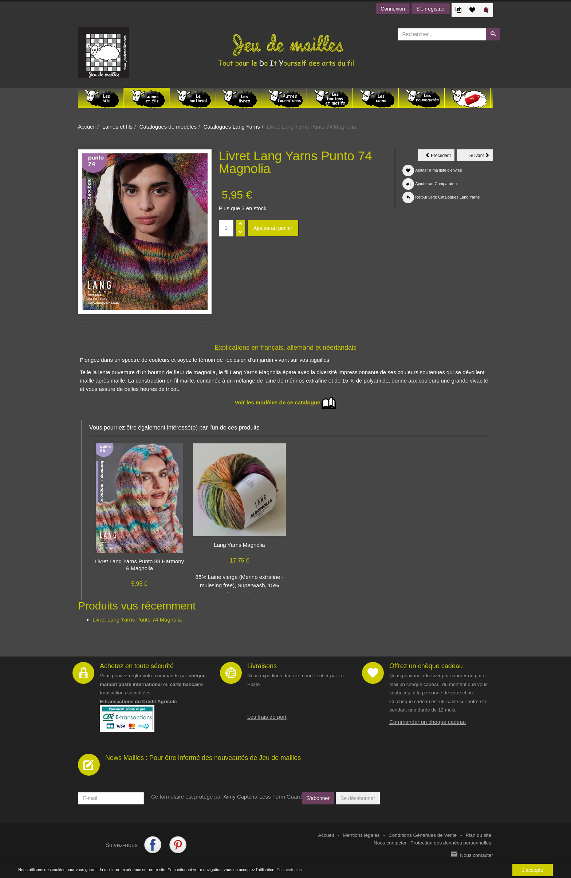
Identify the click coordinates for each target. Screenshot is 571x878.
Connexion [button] (393, 9)
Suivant (481, 156)
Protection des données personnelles (450, 843)
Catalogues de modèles (168, 127)
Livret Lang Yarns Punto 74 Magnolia (137, 619)
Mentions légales (361, 835)
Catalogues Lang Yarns (231, 127)
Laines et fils (117, 127)
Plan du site (478, 835)
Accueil (86, 127)
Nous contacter (390, 843)
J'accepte (532, 870)
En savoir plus (289, 869)
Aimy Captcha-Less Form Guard (262, 796)
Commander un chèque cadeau (427, 722)
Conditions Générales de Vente (423, 835)
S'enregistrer (430, 9)
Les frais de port (267, 717)
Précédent (439, 156)
